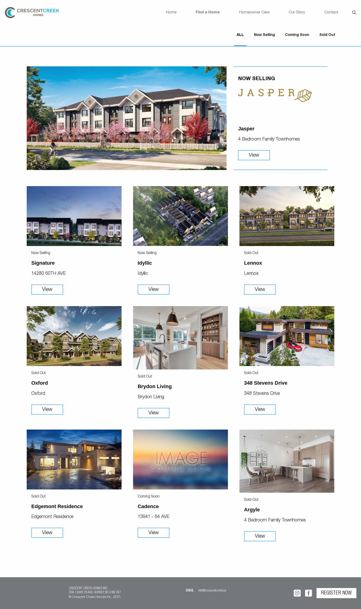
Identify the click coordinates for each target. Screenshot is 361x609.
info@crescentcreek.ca (212, 590)
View (254, 155)
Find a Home (208, 13)
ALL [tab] (240, 35)
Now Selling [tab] (264, 35)
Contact (331, 13)
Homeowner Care (254, 13)
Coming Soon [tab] (297, 35)
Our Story (297, 13)
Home (171, 13)
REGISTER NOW (336, 593)
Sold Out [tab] (327, 35)
